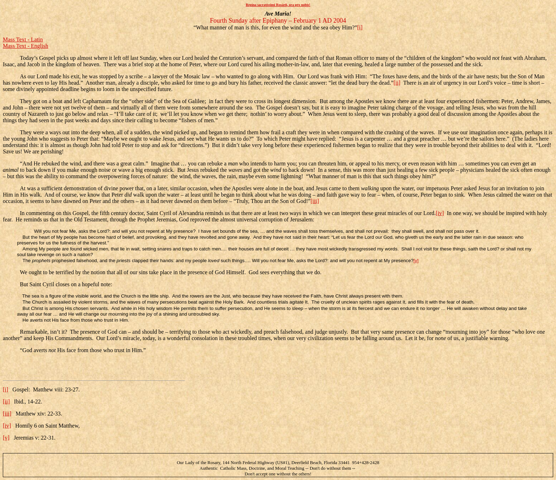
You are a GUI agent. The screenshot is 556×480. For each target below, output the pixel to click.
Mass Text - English (25, 46)
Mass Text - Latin (23, 39)
